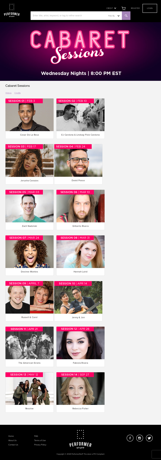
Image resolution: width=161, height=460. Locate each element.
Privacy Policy (40, 445)
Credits (17, 93)
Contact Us (13, 445)
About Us (12, 440)
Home (11, 436)
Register (135, 8)
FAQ (36, 436)
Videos (8, 93)
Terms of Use (40, 440)
